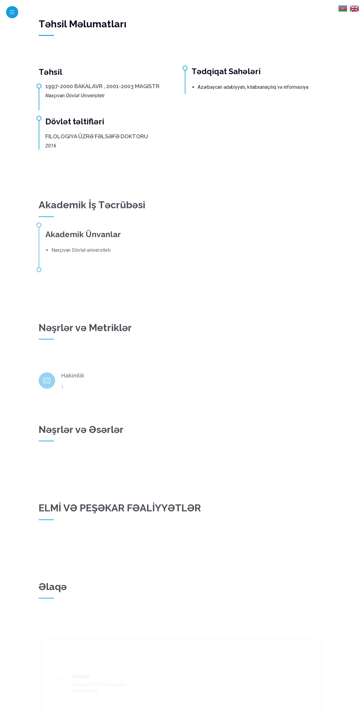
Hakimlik (72, 384)
